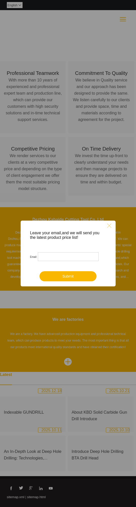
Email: (33, 257)
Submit (68, 276)
